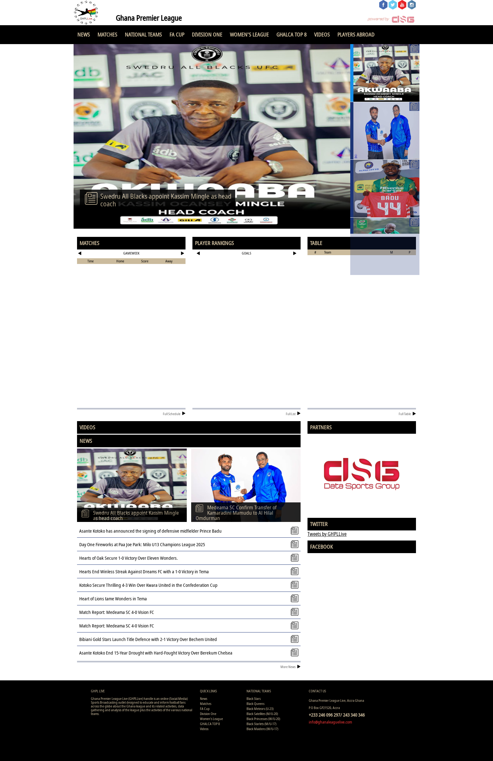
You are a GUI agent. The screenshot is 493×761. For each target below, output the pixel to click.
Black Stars (253, 698)
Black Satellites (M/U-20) (262, 713)
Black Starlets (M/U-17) (261, 723)
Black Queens (255, 703)
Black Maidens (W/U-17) (262, 728)
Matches (107, 34)
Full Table (407, 413)
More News (290, 666)
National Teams (143, 34)
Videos (322, 34)
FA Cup (176, 34)
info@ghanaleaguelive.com (330, 722)
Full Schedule (174, 413)
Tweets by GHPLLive (326, 533)
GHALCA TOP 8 (291, 34)
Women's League (249, 34)
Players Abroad (355, 34)
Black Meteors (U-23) (260, 708)
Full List (293, 413)
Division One (207, 34)
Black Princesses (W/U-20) (263, 718)
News (83, 34)
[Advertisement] (246, 278)
